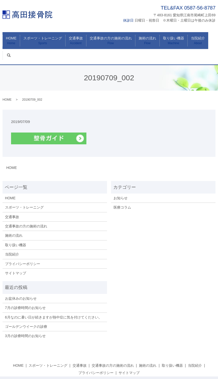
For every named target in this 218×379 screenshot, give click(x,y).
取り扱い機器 (167, 38)
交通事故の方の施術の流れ (108, 38)
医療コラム (122, 190)
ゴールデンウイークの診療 (26, 309)
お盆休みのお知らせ (21, 281)
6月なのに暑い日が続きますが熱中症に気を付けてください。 (53, 300)
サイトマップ (15, 256)
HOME (14, 38)
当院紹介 (190, 38)
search (210, 36)
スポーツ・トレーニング (43, 38)
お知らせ (121, 181)
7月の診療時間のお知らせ (25, 291)
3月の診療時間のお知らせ (25, 319)
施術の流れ (143, 38)
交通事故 (75, 38)
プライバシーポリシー (22, 247)
